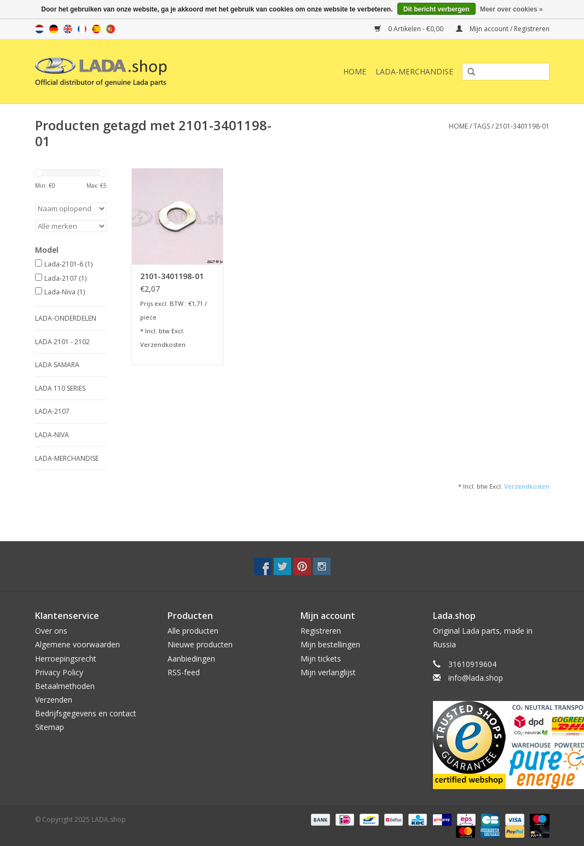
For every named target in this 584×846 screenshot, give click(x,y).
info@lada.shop (475, 678)
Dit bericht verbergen (436, 9)
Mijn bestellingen (330, 644)
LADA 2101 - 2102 (62, 341)
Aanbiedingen (191, 658)
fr (82, 29)
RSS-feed (183, 672)
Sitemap (49, 727)
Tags (481, 126)
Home (354, 71)
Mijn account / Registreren (503, 28)
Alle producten (192, 630)
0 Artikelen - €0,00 (409, 28)
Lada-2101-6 (68, 264)
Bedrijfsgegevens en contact (85, 713)
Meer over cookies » (511, 9)
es (96, 29)
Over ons (51, 630)
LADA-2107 (52, 411)
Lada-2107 (65, 278)
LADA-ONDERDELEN (65, 318)
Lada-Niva (64, 292)
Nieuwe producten (200, 644)
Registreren (320, 630)
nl (39, 29)
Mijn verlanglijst (328, 672)
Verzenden (53, 699)
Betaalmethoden (65, 686)
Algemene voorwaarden (77, 644)
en (67, 29)
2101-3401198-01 (522, 126)
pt (110, 29)
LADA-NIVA (52, 434)
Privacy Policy (59, 672)
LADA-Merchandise (414, 71)
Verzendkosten (163, 344)
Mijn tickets (320, 658)
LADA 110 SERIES (60, 388)
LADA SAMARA (57, 364)
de (53, 29)
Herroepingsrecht (65, 658)
